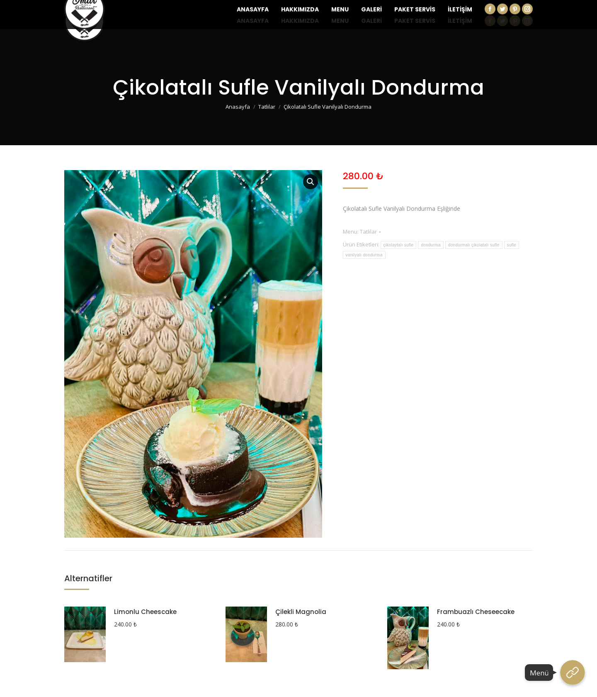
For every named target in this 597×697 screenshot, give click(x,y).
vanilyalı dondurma (364, 255)
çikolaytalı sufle (398, 245)
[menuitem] (253, 20)
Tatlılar (368, 231)
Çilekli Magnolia (300, 611)
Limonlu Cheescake (145, 611)
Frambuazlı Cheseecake (475, 611)
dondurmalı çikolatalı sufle (474, 245)
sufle (512, 245)
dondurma (430, 245)
